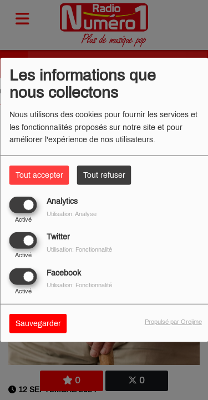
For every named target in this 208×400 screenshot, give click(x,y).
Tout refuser (104, 175)
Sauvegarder (38, 323)
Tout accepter (39, 175)
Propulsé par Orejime (173, 321)
